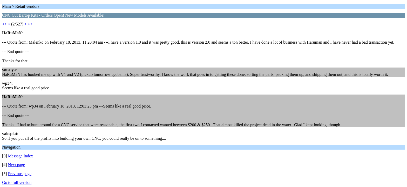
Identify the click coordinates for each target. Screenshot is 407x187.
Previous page (19, 173)
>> (30, 24)
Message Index (20, 156)
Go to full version (16, 182)
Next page (16, 165)
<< (4, 24)
